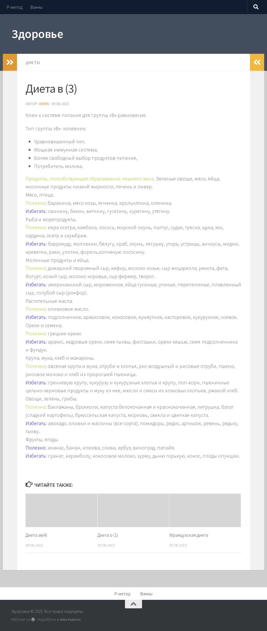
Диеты (33, 62)
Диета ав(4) (37, 534)
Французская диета (188, 534)
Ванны (36, 7)
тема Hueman (70, 619)
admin (44, 103)
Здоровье (37, 33)
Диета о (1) (108, 534)
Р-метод (14, 7)
